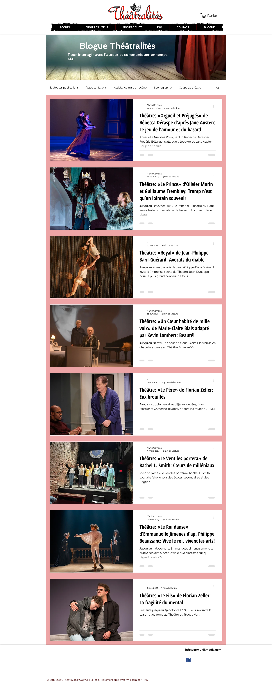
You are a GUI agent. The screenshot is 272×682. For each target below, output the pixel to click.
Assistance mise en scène (130, 87)
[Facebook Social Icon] (188, 660)
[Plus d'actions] (215, 106)
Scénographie (163, 87)
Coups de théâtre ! (191, 87)
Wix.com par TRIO (137, 679)
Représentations (96, 87)
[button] (212, 15)
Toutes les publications (64, 87)
